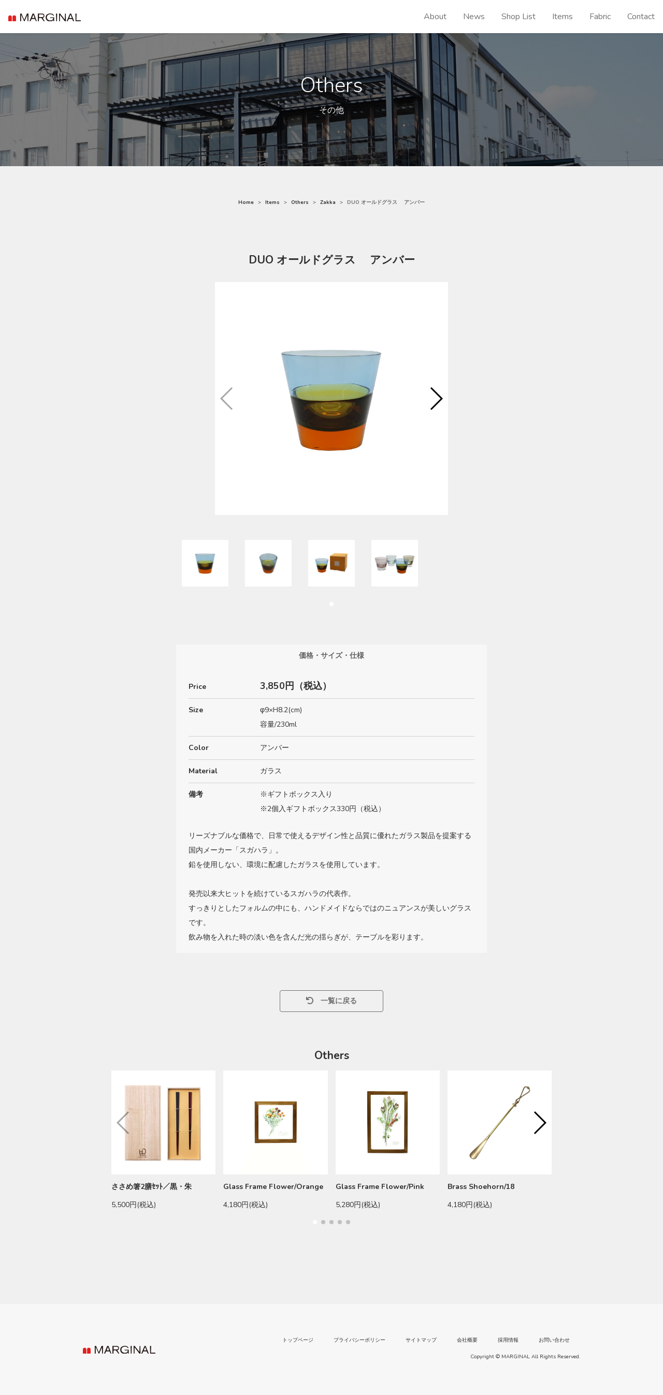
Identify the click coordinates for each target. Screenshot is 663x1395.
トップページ (297, 1340)
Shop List (518, 16)
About (435, 16)
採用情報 (508, 1340)
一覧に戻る (331, 1001)
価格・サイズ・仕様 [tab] (331, 655)
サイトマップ (421, 1340)
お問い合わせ (554, 1340)
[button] (436, 398)
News (474, 16)
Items (562, 16)
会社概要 (467, 1340)
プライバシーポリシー (359, 1340)
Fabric (600, 16)
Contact (641, 16)
